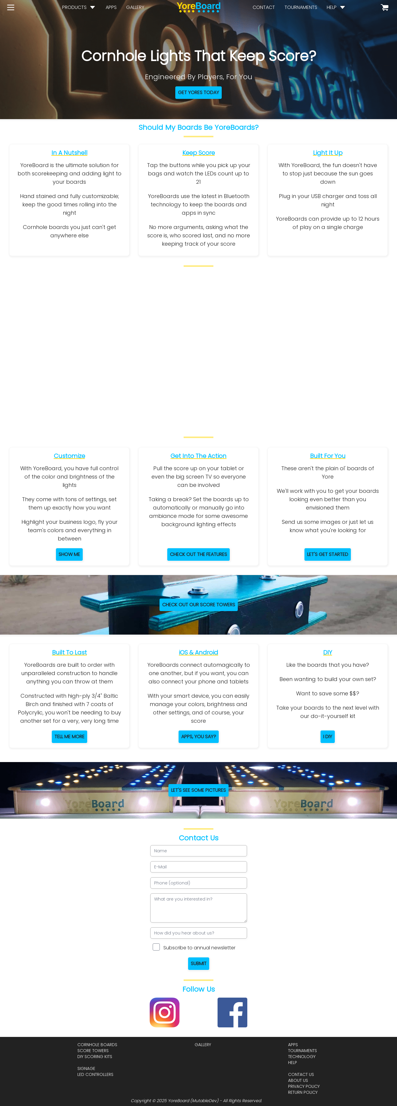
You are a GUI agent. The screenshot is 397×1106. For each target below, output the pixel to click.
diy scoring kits (94, 1057)
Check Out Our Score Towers (198, 604)
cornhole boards (97, 1045)
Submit (199, 963)
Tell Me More (69, 736)
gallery (135, 7)
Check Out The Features (198, 554)
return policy (303, 1092)
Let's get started (327, 554)
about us (298, 1080)
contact (264, 7)
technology (301, 1057)
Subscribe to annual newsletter (199, 947)
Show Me (69, 554)
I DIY (327, 736)
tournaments (301, 7)
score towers (93, 1051)
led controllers (95, 1074)
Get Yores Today (198, 92)
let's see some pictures (198, 790)
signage (86, 1068)
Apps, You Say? (198, 736)
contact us (301, 1074)
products (74, 7)
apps (111, 7)
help (332, 7)
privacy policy (304, 1086)
